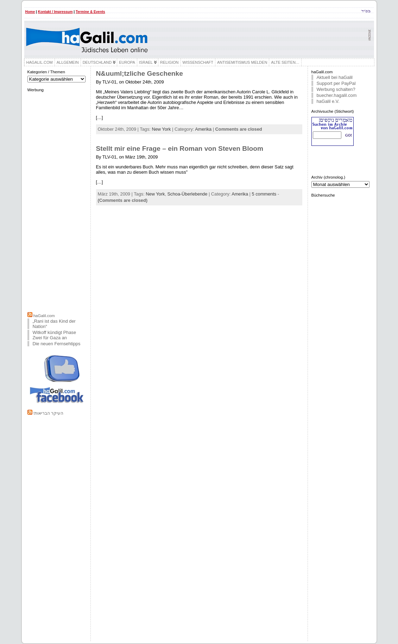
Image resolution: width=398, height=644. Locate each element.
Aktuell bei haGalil (335, 77)
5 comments (264, 194)
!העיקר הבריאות (48, 413)
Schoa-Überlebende (188, 194)
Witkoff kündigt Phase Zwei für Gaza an (54, 335)
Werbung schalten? (336, 89)
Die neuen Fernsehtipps (57, 343)
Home (30, 12)
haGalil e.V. (328, 101)
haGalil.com (44, 316)
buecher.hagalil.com (337, 95)
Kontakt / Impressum (55, 12)
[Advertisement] (57, 201)
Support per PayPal (336, 83)
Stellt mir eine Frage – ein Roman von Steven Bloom (180, 148)
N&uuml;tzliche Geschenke (139, 73)
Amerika (203, 129)
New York (161, 129)
